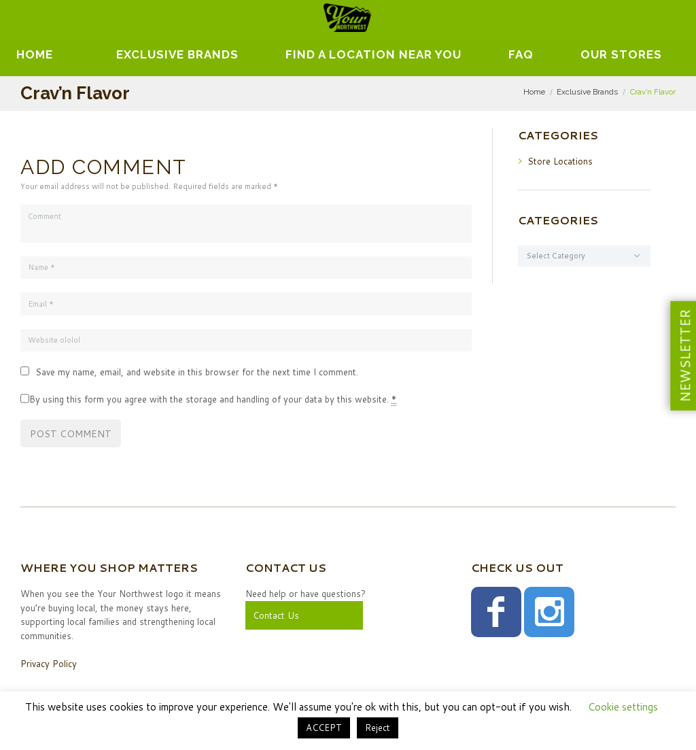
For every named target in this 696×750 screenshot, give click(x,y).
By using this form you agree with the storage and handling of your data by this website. (212, 399)
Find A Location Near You (373, 54)
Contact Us (276, 615)
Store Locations (560, 161)
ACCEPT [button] (324, 727)
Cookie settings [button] (623, 707)
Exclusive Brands (587, 92)
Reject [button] (377, 727)
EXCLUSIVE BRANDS (177, 54)
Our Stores (621, 54)
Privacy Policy (48, 664)
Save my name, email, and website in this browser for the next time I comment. (196, 372)
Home (34, 54)
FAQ (521, 54)
